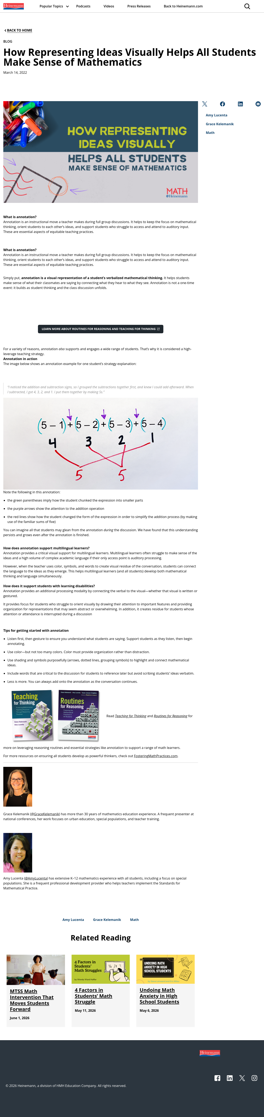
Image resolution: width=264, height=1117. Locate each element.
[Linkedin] (240, 105)
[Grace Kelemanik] (106, 919)
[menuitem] (13, 6)
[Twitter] (204, 105)
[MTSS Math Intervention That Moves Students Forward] (32, 1000)
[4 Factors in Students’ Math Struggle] (93, 995)
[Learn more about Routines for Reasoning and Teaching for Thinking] (100, 329)
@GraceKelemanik (45, 814)
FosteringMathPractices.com (156, 756)
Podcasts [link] (83, 6)
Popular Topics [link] (51, 6)
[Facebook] (222, 105)
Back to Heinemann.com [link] (183, 6)
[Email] (258, 105)
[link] (13, 6)
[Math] (134, 919)
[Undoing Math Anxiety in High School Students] (159, 995)
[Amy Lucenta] (73, 919)
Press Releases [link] (139, 6)
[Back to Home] (18, 30)
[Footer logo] (210, 1053)
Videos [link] (109, 6)
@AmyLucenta (36, 878)
